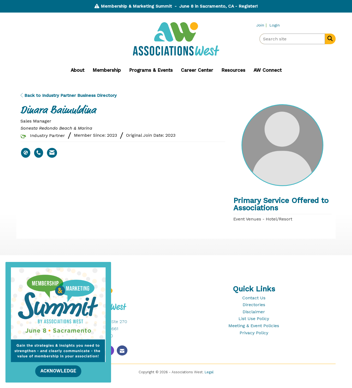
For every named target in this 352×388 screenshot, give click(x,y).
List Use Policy (253, 318)
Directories (254, 304)
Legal (209, 372)
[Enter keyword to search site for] (292, 39)
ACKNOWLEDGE (58, 371)
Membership (107, 70)
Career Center (197, 70)
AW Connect (267, 70)
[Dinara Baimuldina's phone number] (39, 152)
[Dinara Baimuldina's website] (25, 152)
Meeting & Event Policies (253, 325)
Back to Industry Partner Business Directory (68, 95)
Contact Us (254, 297)
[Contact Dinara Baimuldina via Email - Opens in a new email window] (52, 152)
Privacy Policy (254, 332)
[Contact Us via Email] (122, 350)
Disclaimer (254, 311)
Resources (233, 70)
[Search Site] (329, 38)
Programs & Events (151, 70)
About (77, 70)
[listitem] (262, 25)
